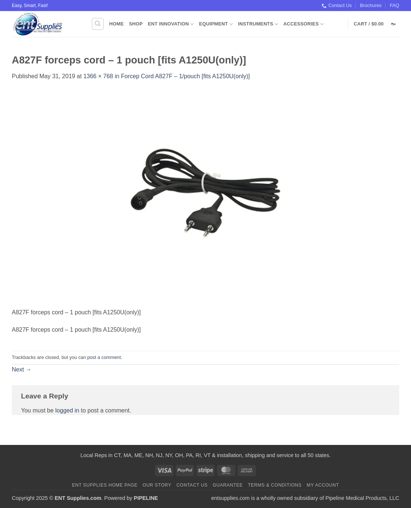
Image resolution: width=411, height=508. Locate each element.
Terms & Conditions (275, 485)
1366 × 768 (98, 76)
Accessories (303, 24)
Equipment (216, 24)
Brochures (370, 5)
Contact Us (337, 5)
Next (21, 369)
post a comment (104, 357)
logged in (67, 410)
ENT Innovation (171, 24)
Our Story (157, 485)
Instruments (258, 24)
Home (116, 24)
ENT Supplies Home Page (105, 485)
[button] (376, 24)
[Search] (98, 24)
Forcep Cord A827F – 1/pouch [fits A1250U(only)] (185, 76)
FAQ (394, 5)
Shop (135, 24)
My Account (323, 485)
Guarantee (228, 485)
